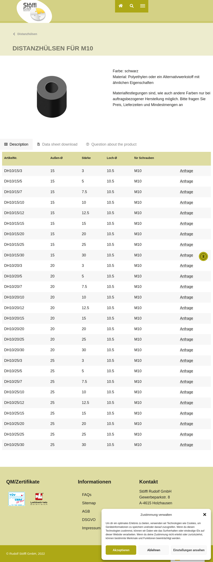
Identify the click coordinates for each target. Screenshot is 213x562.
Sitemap (89, 503)
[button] (205, 514)
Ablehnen (153, 550)
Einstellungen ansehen (188, 550)
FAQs (86, 495)
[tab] (16, 144)
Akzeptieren (121, 550)
